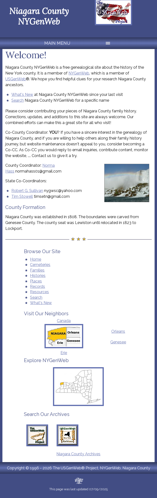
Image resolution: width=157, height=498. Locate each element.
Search (17, 100)
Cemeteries (40, 264)
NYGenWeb (78, 73)
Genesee (118, 342)
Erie (63, 352)
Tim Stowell (22, 196)
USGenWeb (15, 79)
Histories (37, 275)
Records (37, 286)
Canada (64, 320)
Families (37, 270)
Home (35, 259)
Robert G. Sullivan (27, 190)
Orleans (118, 331)
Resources (39, 292)
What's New (22, 94)
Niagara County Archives (78, 454)
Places (36, 281)
